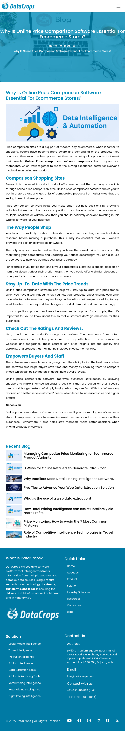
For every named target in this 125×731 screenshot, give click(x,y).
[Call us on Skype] (108, 720)
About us (73, 572)
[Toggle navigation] (118, 6)
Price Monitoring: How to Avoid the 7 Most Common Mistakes (65, 523)
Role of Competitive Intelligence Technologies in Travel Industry (68, 534)
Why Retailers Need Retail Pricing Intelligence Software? (69, 478)
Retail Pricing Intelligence (24, 683)
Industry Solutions (78, 592)
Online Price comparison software (50, 161)
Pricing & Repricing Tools (24, 676)
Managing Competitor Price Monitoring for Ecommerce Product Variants (68, 455)
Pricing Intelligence (20, 663)
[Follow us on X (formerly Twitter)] (117, 720)
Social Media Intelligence (24, 644)
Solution (72, 586)
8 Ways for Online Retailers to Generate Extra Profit (65, 468)
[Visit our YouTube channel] (69, 720)
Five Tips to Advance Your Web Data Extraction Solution (69, 487)
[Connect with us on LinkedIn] (99, 720)
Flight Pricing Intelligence (24, 696)
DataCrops (24, 721)
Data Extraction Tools (22, 670)
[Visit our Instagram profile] (89, 720)
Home (53, 46)
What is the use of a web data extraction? (57, 498)
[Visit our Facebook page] (79, 720)
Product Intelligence (21, 657)
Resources (73, 599)
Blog (67, 46)
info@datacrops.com (81, 676)
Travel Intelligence (20, 650)
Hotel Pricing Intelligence (24, 689)
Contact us (74, 605)
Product (72, 579)
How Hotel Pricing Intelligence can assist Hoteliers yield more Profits (68, 511)
